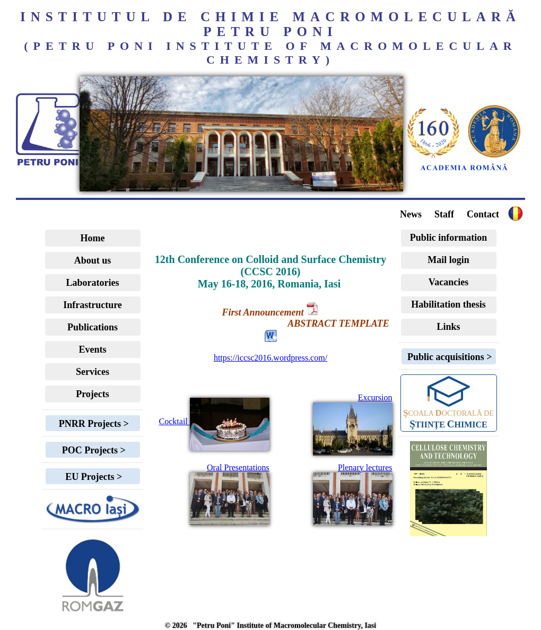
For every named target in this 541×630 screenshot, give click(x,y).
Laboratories (92, 282)
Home (93, 238)
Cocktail (214, 421)
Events (92, 349)
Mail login (448, 260)
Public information (448, 237)
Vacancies (448, 282)
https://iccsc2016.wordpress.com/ (270, 357)
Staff (444, 214)
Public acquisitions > (448, 357)
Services (92, 371)
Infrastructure (92, 305)
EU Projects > (92, 476)
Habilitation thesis (448, 304)
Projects (92, 394)
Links (448, 326)
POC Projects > (92, 450)
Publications (92, 327)
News (411, 214)
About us (92, 260)
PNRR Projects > (92, 423)
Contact (483, 214)
